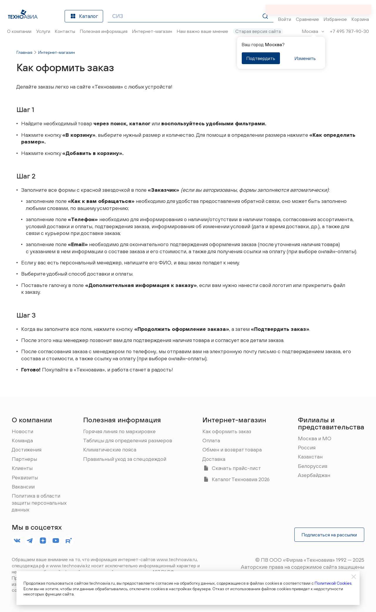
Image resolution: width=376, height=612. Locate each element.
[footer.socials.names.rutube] (68, 540)
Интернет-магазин (56, 52)
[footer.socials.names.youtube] (56, 540)
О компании (32, 419)
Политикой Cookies (333, 583)
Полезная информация (122, 419)
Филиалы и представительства (331, 423)
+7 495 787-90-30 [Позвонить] (349, 31)
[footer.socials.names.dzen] (43, 540)
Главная (24, 52)
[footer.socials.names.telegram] (30, 540)
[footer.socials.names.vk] (17, 540)
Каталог (84, 16)
